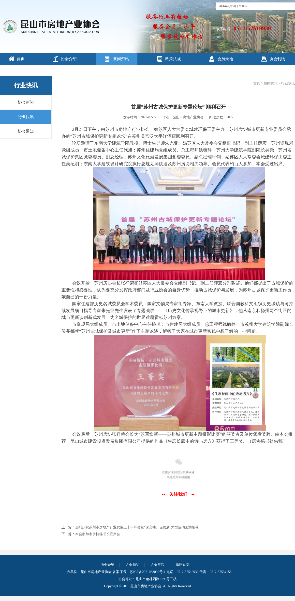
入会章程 (157, 565)
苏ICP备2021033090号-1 (147, 572)
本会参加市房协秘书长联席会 (97, 534)
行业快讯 (26, 117)
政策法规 (173, 59)
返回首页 (183, 565)
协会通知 (26, 131)
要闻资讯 (121, 59)
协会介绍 (69, 59)
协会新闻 (26, 102)
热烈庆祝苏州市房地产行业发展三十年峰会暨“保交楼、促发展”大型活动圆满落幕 (137, 527)
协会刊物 (277, 59)
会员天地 (225, 59)
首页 (21, 59)
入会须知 (132, 565)
